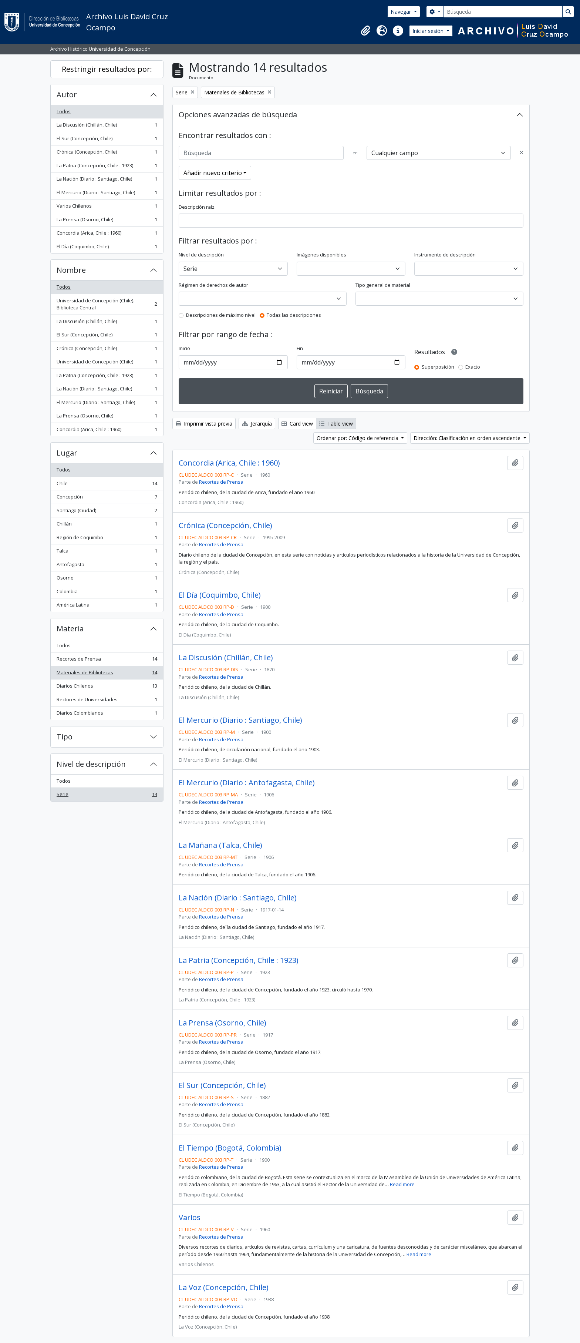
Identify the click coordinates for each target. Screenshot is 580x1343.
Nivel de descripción (91, 764)
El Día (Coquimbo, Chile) (106, 248)
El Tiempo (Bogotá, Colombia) (230, 1148)
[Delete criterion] (521, 153)
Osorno (106, 579)
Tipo (64, 737)
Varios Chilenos (106, 207)
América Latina (106, 606)
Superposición (438, 366)
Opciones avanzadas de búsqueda (238, 115)
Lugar (67, 453)
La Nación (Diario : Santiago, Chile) (106, 180)
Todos (64, 111)
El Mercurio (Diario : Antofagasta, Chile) (247, 782)
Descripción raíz (197, 207)
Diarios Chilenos (106, 687)
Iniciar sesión (428, 30)
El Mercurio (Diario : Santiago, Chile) (106, 194)
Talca (106, 552)
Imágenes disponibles (321, 254)
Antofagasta (106, 566)
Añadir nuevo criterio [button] (212, 173)
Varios (189, 1217)
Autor (67, 95)
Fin (300, 348)
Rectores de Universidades (106, 701)
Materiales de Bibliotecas (106, 674)
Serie (106, 796)
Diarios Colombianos (106, 714)
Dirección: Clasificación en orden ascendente (468, 437)
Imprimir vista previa (204, 423)
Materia (70, 629)
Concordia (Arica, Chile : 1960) (106, 234)
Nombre (71, 270)
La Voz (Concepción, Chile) (224, 1287)
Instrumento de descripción (445, 254)
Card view (297, 423)
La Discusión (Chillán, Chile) (106, 126)
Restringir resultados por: (107, 69)
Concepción (106, 498)
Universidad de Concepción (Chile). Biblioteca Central (106, 304)
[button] (365, 31)
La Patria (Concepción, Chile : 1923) (106, 167)
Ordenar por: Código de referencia (358, 437)
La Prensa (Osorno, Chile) (106, 221)
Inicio (184, 348)
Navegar (401, 11)
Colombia (106, 593)
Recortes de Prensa (106, 660)
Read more (402, 1184)
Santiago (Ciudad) (106, 512)
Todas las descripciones (294, 315)
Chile (106, 485)
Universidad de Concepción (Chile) (106, 363)
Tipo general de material (382, 285)
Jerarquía (257, 423)
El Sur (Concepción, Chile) (106, 140)
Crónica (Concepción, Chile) (106, 153)
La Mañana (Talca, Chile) (220, 845)
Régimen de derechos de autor (213, 285)
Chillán (106, 525)
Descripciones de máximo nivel (221, 315)
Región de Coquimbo (106, 539)
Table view (336, 423)
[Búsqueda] (503, 11)
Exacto (472, 366)
